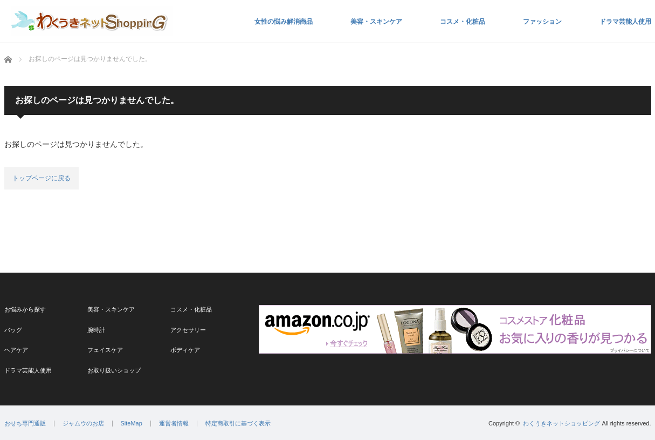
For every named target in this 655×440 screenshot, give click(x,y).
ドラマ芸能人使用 (625, 21)
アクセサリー (188, 330)
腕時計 (96, 330)
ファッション (542, 21)
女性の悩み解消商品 (283, 21)
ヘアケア (16, 350)
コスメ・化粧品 (462, 21)
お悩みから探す (25, 309)
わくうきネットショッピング (561, 423)
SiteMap (131, 424)
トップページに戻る (41, 178)
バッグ (13, 330)
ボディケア (185, 350)
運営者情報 (174, 424)
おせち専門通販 (25, 424)
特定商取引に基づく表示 (238, 424)
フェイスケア (105, 350)
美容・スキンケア (376, 21)
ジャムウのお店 (83, 424)
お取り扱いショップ (114, 370)
